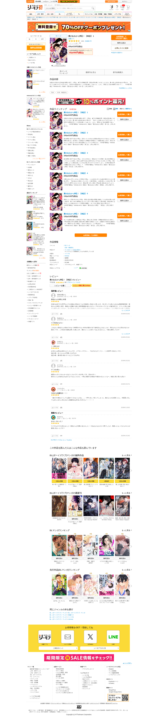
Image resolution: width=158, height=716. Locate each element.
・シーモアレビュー (34, 698)
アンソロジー (32, 164)
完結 (52, 92)
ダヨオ (30, 178)
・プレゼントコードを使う (62, 689)
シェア (76, 268)
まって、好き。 (75, 561)
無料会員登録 (111, 1)
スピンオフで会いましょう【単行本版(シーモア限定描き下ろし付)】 (39, 101)
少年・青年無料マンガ (34, 278)
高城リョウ (31, 189)
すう (59, 602)
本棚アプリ (31, 321)
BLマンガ (58, 36)
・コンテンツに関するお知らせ (64, 692)
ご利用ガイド (32, 57)
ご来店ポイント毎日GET (35, 289)
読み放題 (38, 1)
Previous (51, 470)
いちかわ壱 (36, 105)
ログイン (124, 1)
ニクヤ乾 (106, 563)
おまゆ (75, 563)
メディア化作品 (32, 297)
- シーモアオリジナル (36, 686)
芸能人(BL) (31, 150)
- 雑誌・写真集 (34, 680)
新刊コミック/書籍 (33, 265)
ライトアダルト (127, 14)
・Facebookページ (112, 681)
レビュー (46, 1)
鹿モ (59, 486)
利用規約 (48, 703)
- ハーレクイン (34, 684)
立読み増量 (59, 481)
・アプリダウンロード (87, 669)
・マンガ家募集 (111, 671)
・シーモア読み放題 (34, 696)
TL (79, 14)
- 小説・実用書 (34, 682)
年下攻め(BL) (31, 148)
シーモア (30, 1)
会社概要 (42, 703)
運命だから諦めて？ (75, 601)
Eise (85, 519)
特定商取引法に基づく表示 (82, 703)
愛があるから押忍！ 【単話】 (113, 17)
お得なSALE (31, 284)
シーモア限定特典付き (34, 132)
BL (60, 14)
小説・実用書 (98, 14)
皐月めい (35, 243)
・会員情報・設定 (60, 674)
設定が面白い (77, 250)
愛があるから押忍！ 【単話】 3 (76, 153)
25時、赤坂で (91, 561)
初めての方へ (32, 60)
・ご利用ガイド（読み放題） (89, 683)
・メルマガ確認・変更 (61, 672)
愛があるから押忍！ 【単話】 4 (76, 173)
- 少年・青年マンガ (35, 671)
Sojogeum (126, 519)
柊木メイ (122, 486)
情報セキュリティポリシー (68, 703)
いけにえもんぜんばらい (38, 81)
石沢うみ (41, 243)
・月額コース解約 (60, 681)
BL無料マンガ (32, 281)
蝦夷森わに (59, 563)
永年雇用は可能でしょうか (39, 214)
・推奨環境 (84, 687)
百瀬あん (75, 486)
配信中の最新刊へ (118, 52)
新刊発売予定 (32, 268)
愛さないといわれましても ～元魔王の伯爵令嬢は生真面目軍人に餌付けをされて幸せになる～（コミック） (39, 201)
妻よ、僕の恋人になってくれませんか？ (39, 249)
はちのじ (75, 602)
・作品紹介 (110, 669)
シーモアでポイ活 (33, 292)
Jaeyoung (89, 519)
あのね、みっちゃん (59, 601)
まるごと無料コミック (34, 273)
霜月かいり (31, 170)
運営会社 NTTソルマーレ (112, 703)
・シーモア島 (85, 675)
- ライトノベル (34, 678)
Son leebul (104, 519)
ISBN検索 (102, 703)
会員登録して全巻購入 (90, 235)
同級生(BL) (31, 153)
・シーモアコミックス (113, 675)
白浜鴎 (30, 167)
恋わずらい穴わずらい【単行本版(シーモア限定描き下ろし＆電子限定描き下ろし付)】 (39, 113)
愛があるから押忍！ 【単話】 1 (76, 112)
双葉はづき (31, 173)
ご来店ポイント (58, 648)
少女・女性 (50, 14)
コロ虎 (106, 486)
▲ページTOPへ (127, 663)
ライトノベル (88, 14)
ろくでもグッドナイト (38, 71)
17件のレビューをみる (73, 282)
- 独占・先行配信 (34, 688)
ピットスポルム (122, 561)
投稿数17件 (80, 41)
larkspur (121, 519)
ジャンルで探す (50, 8)
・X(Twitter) (110, 683)
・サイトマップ (85, 688)
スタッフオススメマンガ (35, 303)
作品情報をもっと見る (125, 88)
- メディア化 (33, 690)
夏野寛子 (91, 563)
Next (130, 471)
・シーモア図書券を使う (62, 687)
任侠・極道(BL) (62, 92)
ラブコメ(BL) (31, 140)
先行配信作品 (32, 287)
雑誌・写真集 (108, 14)
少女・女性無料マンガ (34, 276)
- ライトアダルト (34, 692)
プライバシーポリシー (56, 703)
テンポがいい (68, 250)
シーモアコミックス (69, 14)
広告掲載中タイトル (34, 308)
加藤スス (71, 38)
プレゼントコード (33, 319)
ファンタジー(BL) (33, 142)
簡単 (115, 109)
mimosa (100, 17)
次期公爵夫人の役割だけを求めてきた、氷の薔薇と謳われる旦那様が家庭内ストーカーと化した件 (39, 238)
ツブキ (35, 117)
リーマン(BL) (31, 137)
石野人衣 (35, 207)
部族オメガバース (59, 561)
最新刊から (128, 109)
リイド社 (93, 17)
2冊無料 (106, 481)
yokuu (40, 216)
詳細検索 (30, 311)
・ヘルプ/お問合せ (86, 677)
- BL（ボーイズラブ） (36, 675)
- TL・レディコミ (35, 676)
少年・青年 (40, 14)
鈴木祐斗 (35, 226)
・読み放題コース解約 (61, 682)
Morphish (95, 519)
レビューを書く (73, 43)
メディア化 (117, 14)
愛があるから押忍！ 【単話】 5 (76, 193)
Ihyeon (117, 519)
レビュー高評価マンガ (34, 305)
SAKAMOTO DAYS (38, 224)
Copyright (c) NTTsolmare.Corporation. (79, 714)
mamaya (35, 252)
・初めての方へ (85, 679)
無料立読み (75, 519)
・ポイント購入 (59, 670)
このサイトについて (94, 703)
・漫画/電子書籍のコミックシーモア (39, 669)
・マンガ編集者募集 (113, 673)
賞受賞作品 (31, 295)
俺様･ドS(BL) (32, 156)
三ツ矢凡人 (122, 602)
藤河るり (30, 186)
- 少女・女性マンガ (35, 673)
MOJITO (59, 519)
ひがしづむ (102, 602)
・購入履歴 (58, 676)
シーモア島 (54, 1)
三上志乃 (122, 563)
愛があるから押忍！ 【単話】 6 (76, 214)
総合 (31, 14)
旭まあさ (30, 181)
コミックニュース (33, 313)
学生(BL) (30, 134)
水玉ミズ (91, 486)
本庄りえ (30, 175)
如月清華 (30, 183)
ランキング (33, 270)
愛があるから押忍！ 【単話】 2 (76, 133)
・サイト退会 (59, 684)
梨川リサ (35, 216)
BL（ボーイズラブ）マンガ (64, 17)
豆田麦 (41, 207)
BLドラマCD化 (32, 145)
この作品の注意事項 (59, 65)
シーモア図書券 (32, 316)
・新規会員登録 (59, 669)
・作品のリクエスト (87, 685)
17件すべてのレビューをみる (62, 440)
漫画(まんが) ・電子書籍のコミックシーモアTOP (41, 17)
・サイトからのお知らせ (62, 691)
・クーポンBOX (59, 678)
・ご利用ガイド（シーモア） (89, 681)
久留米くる (90, 602)
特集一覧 (30, 300)
